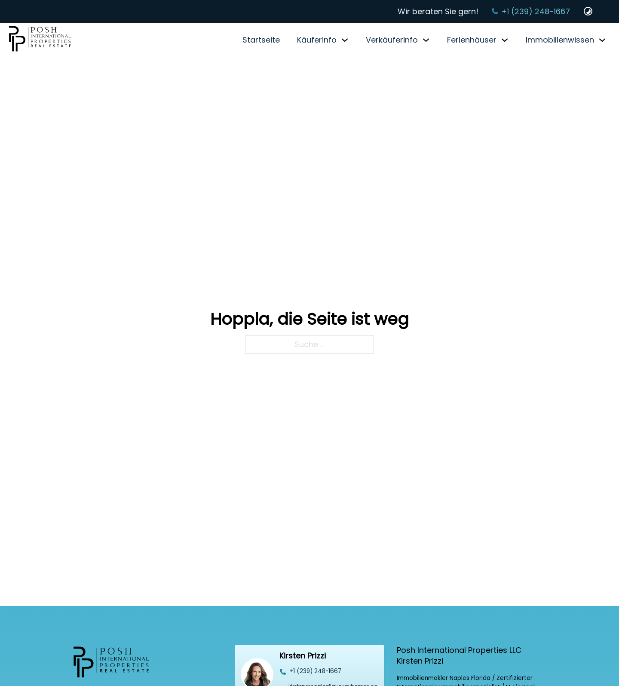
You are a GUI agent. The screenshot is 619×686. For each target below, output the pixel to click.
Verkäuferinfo (392, 39)
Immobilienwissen (560, 39)
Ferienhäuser (471, 39)
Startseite (261, 39)
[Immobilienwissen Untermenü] (602, 40)
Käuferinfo (317, 39)
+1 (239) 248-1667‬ (535, 11)
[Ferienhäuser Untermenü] (505, 40)
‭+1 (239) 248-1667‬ (315, 671)
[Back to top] (595, 662)
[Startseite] (40, 39)
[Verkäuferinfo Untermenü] (426, 40)
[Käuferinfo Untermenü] (345, 40)
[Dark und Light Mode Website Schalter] (588, 11)
